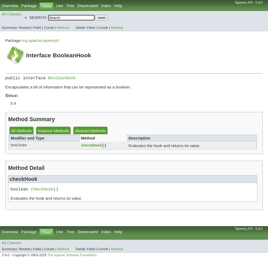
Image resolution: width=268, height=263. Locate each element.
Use (59, 5)
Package (29, 5)
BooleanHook (62, 79)
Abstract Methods (90, 132)
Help (118, 5)
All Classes (11, 14)
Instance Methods (53, 132)
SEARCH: (38, 17)
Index (106, 5)
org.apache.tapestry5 (40, 40)
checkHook (91, 146)
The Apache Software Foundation (72, 257)
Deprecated (87, 5)
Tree (70, 5)
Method (63, 28)
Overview (10, 5)
